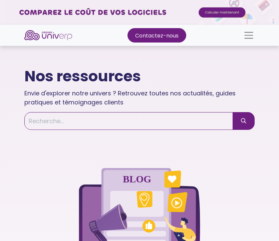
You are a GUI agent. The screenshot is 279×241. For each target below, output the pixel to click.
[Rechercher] (244, 121)
